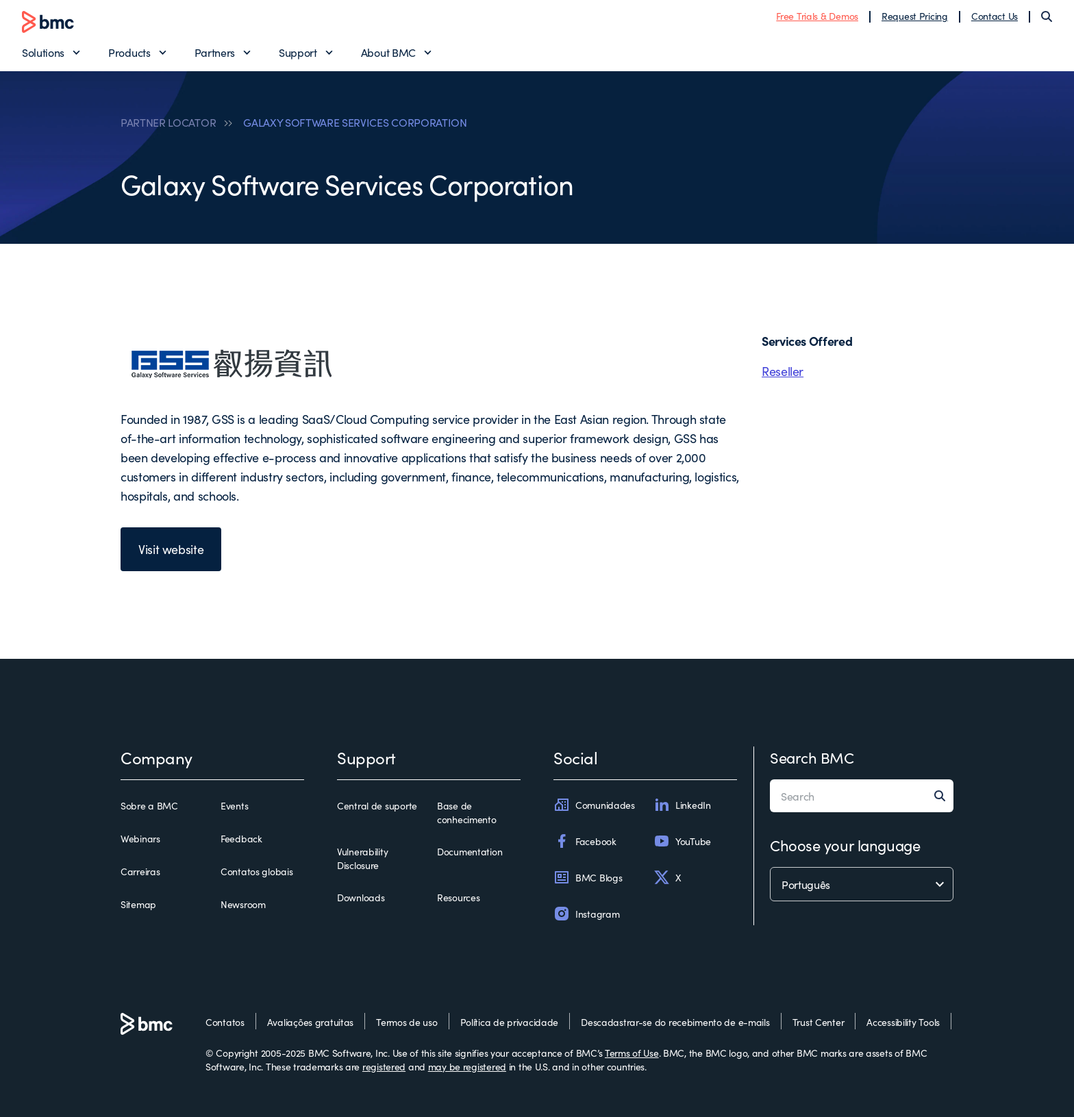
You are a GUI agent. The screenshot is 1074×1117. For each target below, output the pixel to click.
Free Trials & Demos (817, 16)
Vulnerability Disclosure (362, 858)
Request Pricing (915, 16)
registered (383, 1066)
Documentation (469, 851)
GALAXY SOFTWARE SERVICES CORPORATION (354, 122)
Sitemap (138, 904)
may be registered (467, 1066)
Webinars (140, 838)
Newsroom (243, 904)
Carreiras (140, 871)
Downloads (360, 897)
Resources (458, 897)
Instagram (586, 913)
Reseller (782, 370)
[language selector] (861, 884)
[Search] (1046, 16)
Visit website (170, 548)
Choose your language (845, 844)
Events (234, 805)
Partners (215, 52)
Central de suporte (377, 805)
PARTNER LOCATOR (168, 122)
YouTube (682, 841)
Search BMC (812, 757)
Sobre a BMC (149, 805)
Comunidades (594, 804)
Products (129, 52)
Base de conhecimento (467, 812)
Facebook (584, 841)
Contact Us (994, 16)
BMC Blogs (587, 877)
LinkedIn (682, 804)
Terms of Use (632, 1052)
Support (298, 52)
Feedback (241, 838)
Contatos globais (257, 871)
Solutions (43, 52)
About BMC (388, 52)
